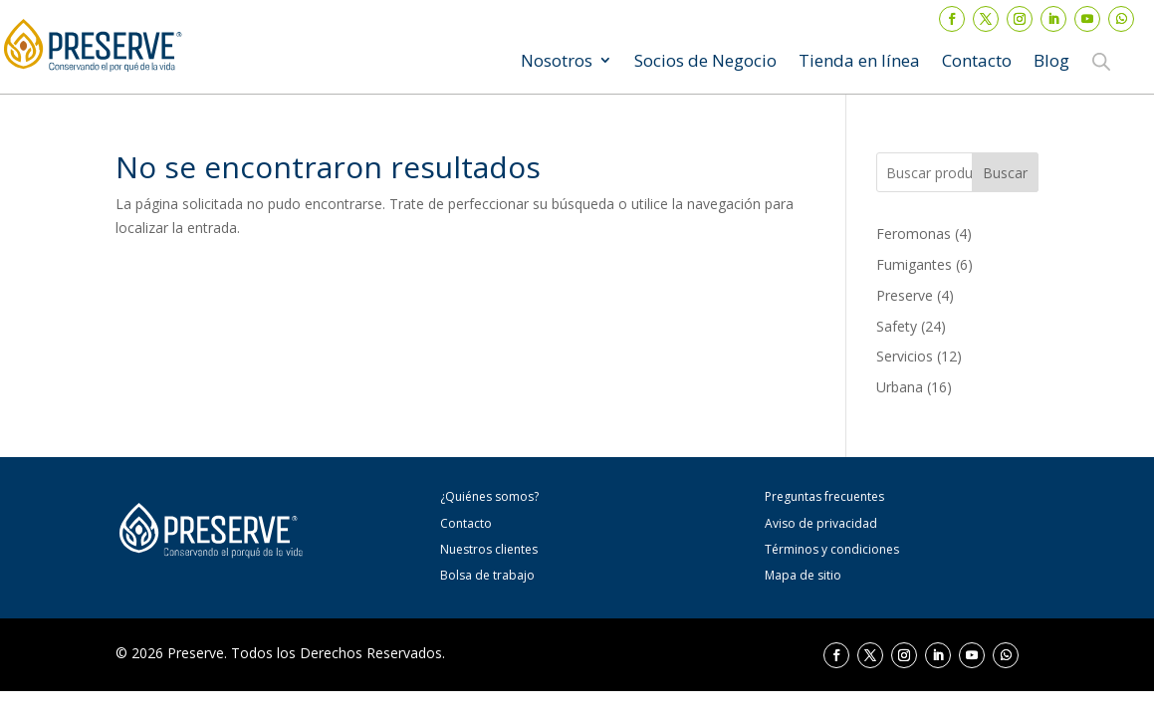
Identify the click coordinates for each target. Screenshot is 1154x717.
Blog (1051, 62)
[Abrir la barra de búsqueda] (1101, 61)
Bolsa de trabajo (487, 575)
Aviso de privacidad (821, 523)
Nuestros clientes (489, 549)
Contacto (977, 62)
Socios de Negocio (705, 62)
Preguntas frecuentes (824, 496)
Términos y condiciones (832, 549)
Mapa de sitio (803, 575)
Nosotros (556, 62)
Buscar (1005, 172)
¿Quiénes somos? (489, 496)
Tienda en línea (859, 62)
